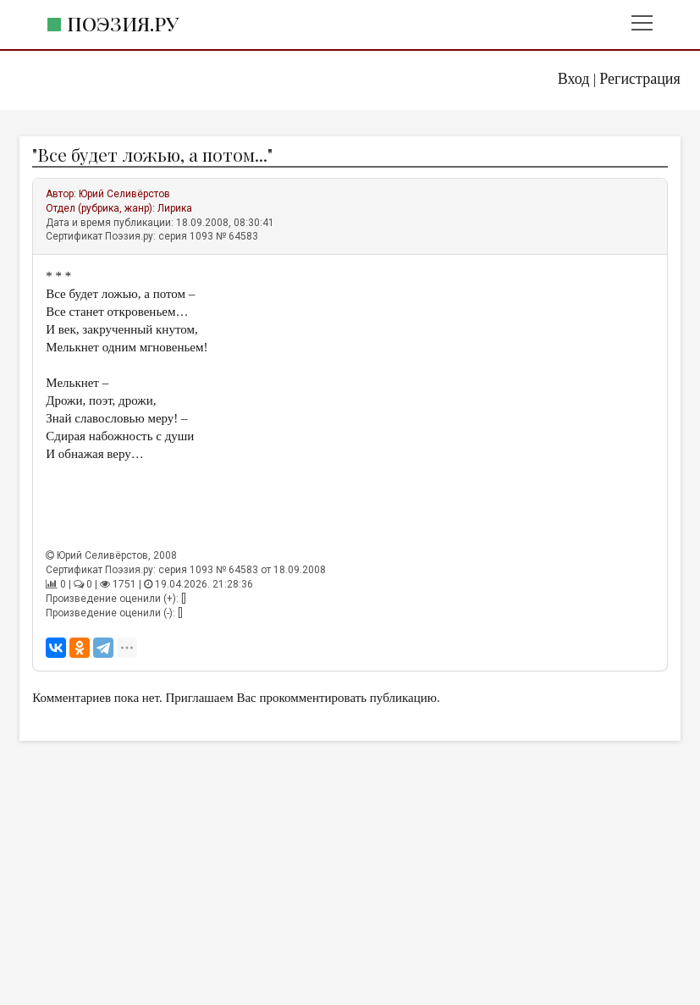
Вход (574, 78)
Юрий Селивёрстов (124, 194)
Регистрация (639, 78)
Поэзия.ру (123, 23)
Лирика (174, 208)
